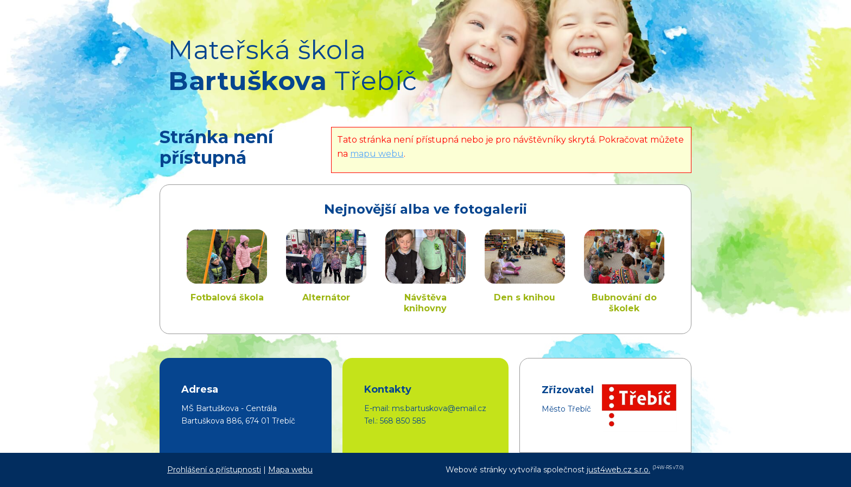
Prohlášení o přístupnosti (214, 470)
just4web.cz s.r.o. (618, 470)
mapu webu (377, 154)
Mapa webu (290, 470)
